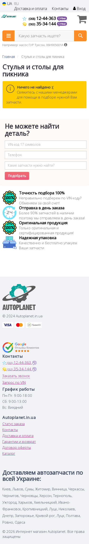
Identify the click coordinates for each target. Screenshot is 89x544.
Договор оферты (16, 447)
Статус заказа (13, 423)
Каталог (8, 453)
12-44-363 (40, 18)
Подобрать (17, 176)
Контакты (60, 8)
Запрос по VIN (14, 382)
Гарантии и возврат (19, 441)
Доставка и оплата (30, 8)
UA (7, 3)
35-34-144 (40, 24)
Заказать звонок (16, 375)
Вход (79, 8)
